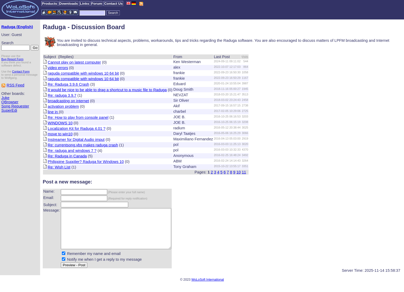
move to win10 (60, 134)
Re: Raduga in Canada (67, 156)
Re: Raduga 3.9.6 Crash (68, 84)
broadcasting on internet (68, 101)
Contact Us (113, 4)
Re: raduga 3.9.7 (62, 95)
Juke (5, 98)
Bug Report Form (12, 59)
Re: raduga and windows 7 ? (72, 150)
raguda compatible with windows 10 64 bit (83, 73)
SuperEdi (9, 110)
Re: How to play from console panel (78, 117)
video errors (58, 68)
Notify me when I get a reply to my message (104, 267)
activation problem (63, 106)
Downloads (68, 4)
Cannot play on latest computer (74, 62)
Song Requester (15, 106)
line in (53, 112)
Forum (96, 4)
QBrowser (9, 102)
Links (84, 4)
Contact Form (21, 71)
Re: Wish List (59, 167)
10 (238, 172)
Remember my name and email (94, 261)
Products (49, 4)
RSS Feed (15, 85)
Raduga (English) (17, 27)
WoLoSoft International (207, 287)
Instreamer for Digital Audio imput (76, 139)
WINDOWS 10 (60, 123)
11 (244, 172)
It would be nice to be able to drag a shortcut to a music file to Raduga (107, 90)
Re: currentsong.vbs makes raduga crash (83, 145)
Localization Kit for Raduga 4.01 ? (76, 128)
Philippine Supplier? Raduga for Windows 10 (86, 162)
